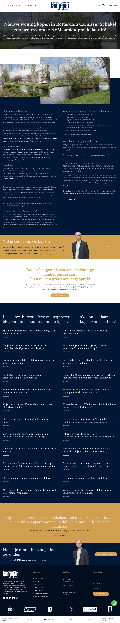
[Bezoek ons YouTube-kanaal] (10, 598)
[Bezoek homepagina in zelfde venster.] (10, 574)
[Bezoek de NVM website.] (10, 609)
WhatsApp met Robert (105, 554)
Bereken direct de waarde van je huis (21, 6)
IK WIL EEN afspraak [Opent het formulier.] (73, 156)
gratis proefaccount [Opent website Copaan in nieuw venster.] (72, 194)
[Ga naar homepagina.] (60, 6)
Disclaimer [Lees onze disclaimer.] (30, 619)
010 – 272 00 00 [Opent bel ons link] (68, 586)
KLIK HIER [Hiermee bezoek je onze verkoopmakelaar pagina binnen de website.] (110, 247)
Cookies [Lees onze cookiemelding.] (90, 619)
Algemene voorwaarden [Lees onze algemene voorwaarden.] (50, 619)
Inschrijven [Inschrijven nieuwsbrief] (101, 594)
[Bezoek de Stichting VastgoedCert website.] (70, 609)
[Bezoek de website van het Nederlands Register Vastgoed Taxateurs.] (110, 610)
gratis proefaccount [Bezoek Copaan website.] (74, 199)
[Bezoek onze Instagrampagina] (7, 598)
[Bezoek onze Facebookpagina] (4, 598)
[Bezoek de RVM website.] (50, 609)
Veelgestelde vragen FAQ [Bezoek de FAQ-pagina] (42, 594)
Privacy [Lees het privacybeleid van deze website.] (70, 619)
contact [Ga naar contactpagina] (36, 222)
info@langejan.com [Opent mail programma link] (68, 588)
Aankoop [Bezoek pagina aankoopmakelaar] (37, 581)
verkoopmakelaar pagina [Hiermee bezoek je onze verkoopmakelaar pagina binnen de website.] (41, 250)
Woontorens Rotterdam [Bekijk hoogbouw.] (41, 597)
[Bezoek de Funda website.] (30, 609)
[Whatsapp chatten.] (114, 603)
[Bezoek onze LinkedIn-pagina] (13, 598)
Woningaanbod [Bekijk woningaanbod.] (39, 578)
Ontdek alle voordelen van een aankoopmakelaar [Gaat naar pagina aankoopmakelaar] (77, 134)
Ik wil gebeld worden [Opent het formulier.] (98, 156)
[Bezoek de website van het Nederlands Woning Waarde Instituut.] (90, 609)
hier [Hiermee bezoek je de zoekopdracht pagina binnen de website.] (9, 560)
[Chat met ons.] (17, 598)
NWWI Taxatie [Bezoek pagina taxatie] (39, 587)
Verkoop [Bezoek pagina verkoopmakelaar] (37, 584)
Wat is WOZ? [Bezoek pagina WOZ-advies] (38, 591)
